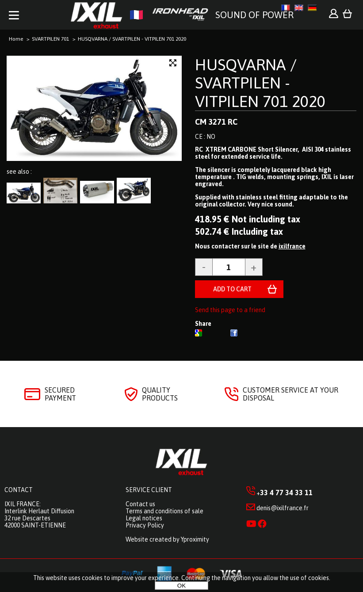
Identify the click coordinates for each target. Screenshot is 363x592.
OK (181, 585)
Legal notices (144, 518)
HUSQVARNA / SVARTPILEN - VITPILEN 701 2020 (260, 83)
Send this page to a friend (230, 309)
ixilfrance (292, 246)
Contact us (140, 504)
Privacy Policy (145, 525)
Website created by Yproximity (167, 539)
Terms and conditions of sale (164, 511)
